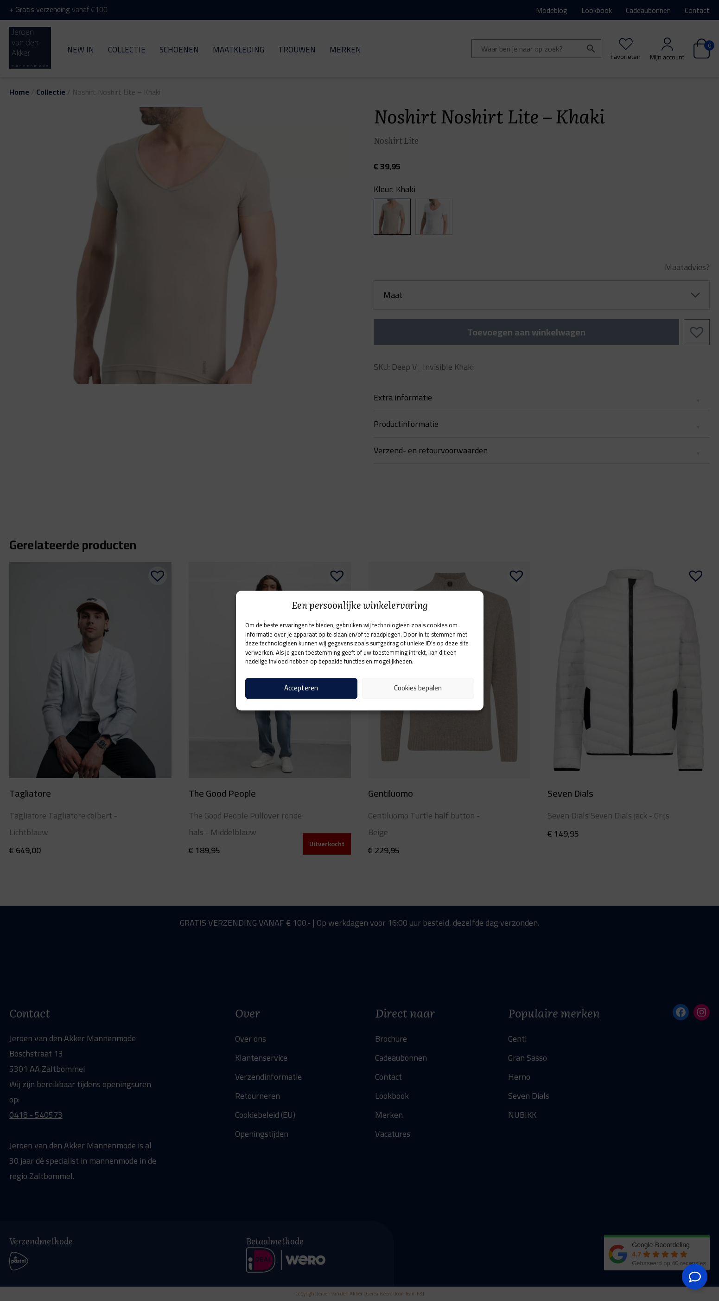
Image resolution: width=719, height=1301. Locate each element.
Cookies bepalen (418, 688)
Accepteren (301, 688)
